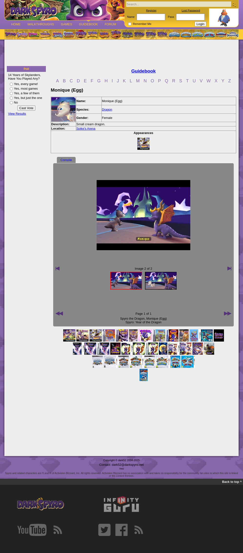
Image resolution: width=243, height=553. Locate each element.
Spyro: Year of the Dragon (143, 322)
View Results (17, 113)
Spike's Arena (85, 128)
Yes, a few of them (27, 93)
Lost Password (191, 10)
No (16, 102)
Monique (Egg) (156, 318)
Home (15, 24)
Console (66, 160)
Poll (26, 69)
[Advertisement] (121, 53)
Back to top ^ (232, 482)
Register (151, 10)
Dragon (107, 109)
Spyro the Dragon (132, 318)
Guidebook (88, 24)
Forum (110, 24)
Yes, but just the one (28, 98)
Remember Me (142, 23)
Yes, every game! (26, 84)
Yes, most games (26, 88)
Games (66, 24)
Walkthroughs (40, 24)
